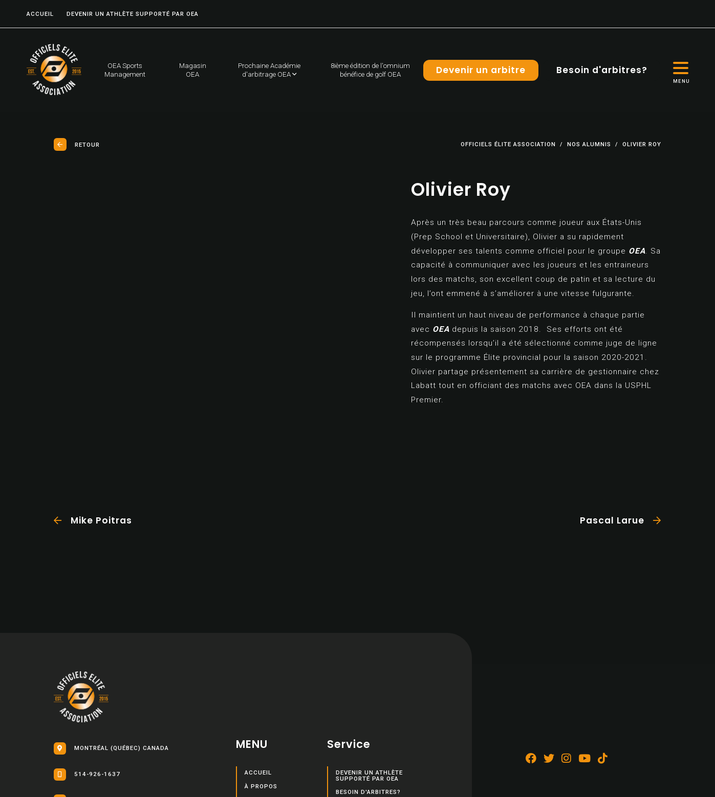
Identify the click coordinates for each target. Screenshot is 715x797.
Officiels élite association (508, 145)
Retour (77, 144)
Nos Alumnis (589, 145)
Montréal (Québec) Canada (111, 748)
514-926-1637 (87, 774)
